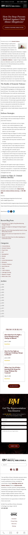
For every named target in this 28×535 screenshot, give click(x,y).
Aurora (19, 483)
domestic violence (7, 60)
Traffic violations (6, 270)
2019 (2, 303)
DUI (3, 252)
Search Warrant (5, 266)
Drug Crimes (5, 250)
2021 (2, 297)
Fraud (3, 258)
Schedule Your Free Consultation (14, 27)
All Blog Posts (14, 386)
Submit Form (14, 446)
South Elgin (14, 483)
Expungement (5, 254)
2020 (2, 300)
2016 (2, 311)
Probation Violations (7, 264)
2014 (2, 316)
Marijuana (4, 262)
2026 (2, 284)
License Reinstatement (7, 260)
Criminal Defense (6, 246)
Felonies (4, 256)
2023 (2, 292)
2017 (2, 308)
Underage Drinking (6, 272)
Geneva (8, 485)
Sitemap (14, 526)
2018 (2, 305)
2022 (2, 295)
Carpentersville (18, 485)
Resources (14, 523)
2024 (2, 289)
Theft (3, 268)
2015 (2, 313)
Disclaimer (14, 518)
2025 (2, 287)
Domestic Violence (15, 41)
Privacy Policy (14, 521)
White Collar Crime (6, 276)
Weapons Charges (6, 274)
